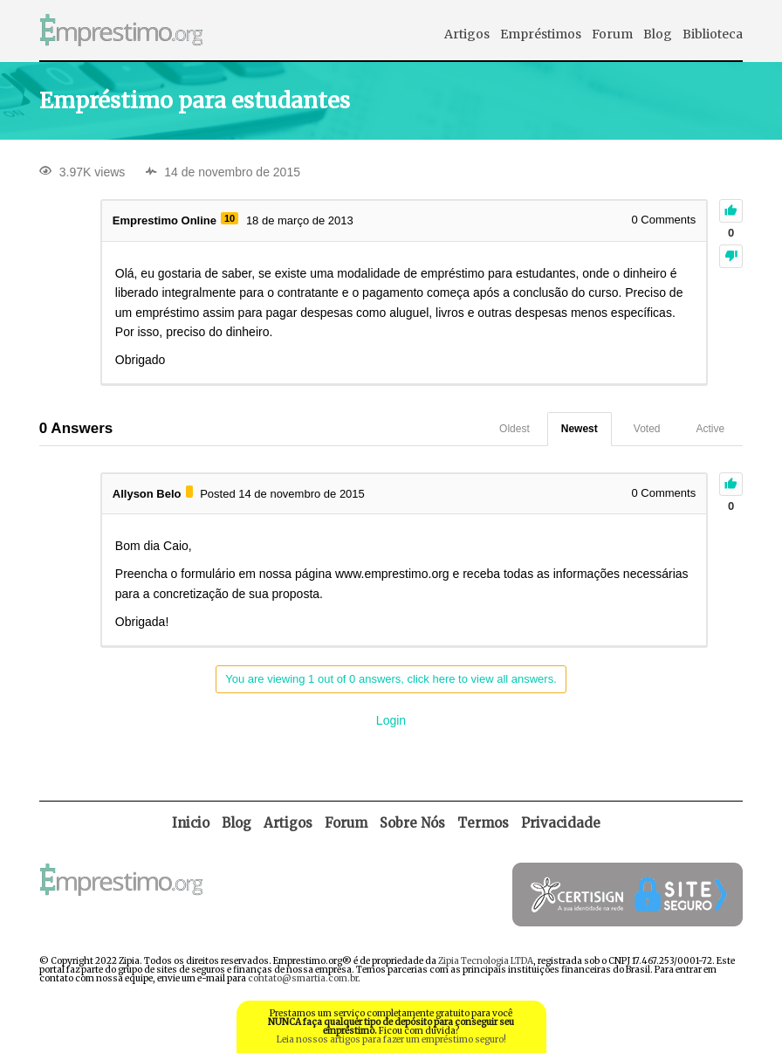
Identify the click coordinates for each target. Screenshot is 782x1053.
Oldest (514, 429)
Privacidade (560, 823)
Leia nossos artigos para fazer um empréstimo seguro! (391, 1039)
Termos (483, 823)
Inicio (190, 823)
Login (391, 720)
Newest (579, 429)
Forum (612, 34)
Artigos (467, 34)
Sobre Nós (412, 823)
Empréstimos (540, 34)
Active (710, 429)
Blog (657, 34)
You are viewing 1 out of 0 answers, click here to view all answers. (391, 678)
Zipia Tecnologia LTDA (485, 961)
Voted (647, 429)
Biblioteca (713, 34)
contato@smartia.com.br (303, 978)
